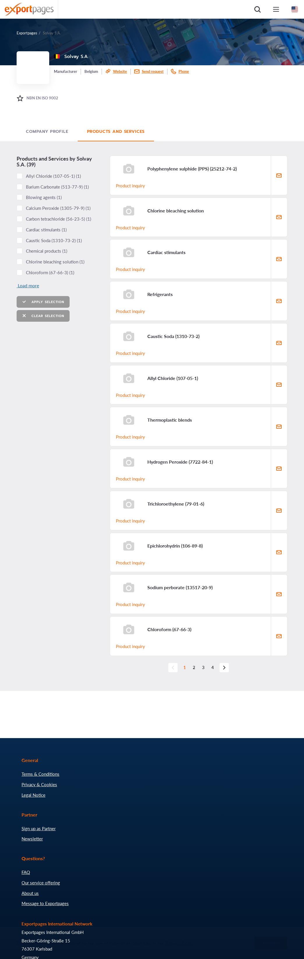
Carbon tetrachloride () (58, 218)
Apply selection (43, 302)
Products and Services (116, 132)
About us (30, 893)
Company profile (47, 132)
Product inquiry (130, 185)
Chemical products (46, 251)
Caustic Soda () (54, 240)
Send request (153, 71)
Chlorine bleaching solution (55, 261)
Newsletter (32, 838)
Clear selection (43, 316)
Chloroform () (50, 272)
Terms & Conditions (40, 774)
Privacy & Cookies (39, 784)
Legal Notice (33, 795)
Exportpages (27, 33)
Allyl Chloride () (53, 176)
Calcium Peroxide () (58, 208)
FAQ (26, 872)
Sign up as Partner (39, 828)
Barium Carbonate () (57, 186)
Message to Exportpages (45, 903)
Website (120, 71)
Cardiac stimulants (46, 229)
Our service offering (41, 882)
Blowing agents (44, 197)
